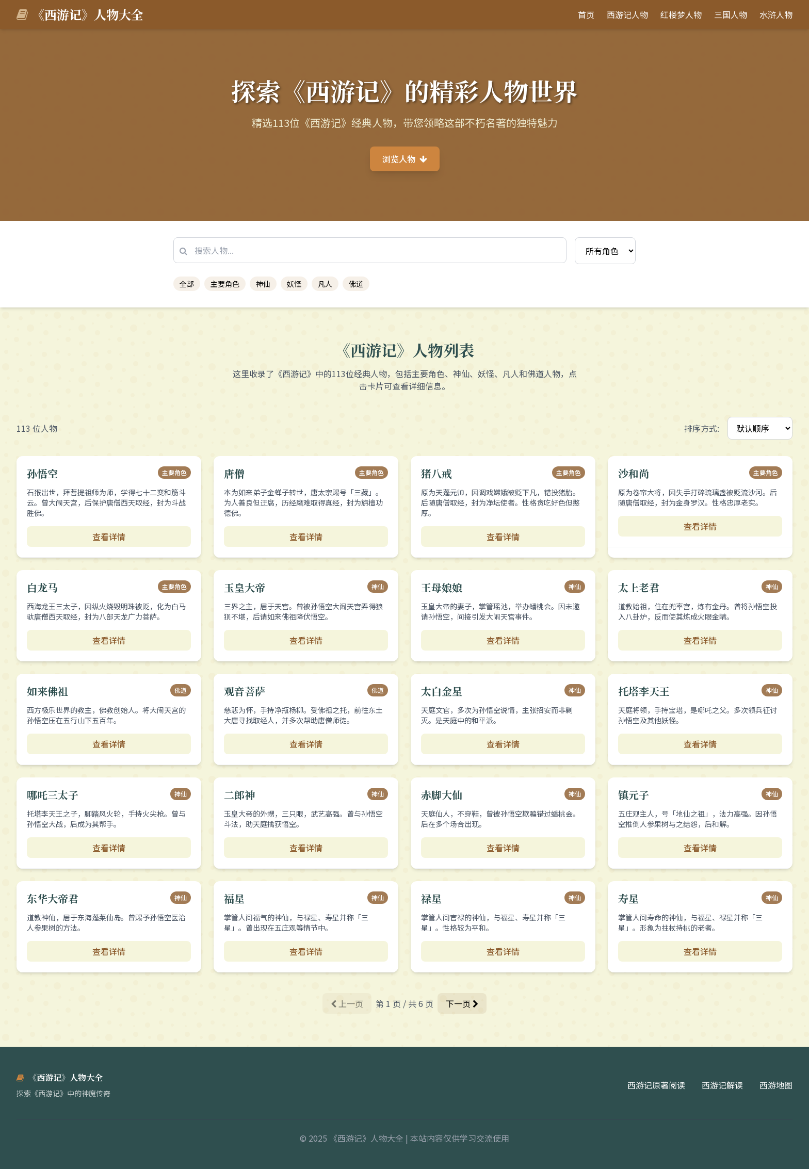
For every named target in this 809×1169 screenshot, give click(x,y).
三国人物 (730, 14)
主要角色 (225, 284)
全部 (187, 284)
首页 (586, 14)
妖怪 (294, 284)
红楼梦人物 (681, 14)
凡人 (325, 284)
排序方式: (701, 428)
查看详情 (108, 536)
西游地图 (775, 1085)
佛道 (356, 284)
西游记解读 (722, 1085)
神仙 (263, 284)
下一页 (462, 1003)
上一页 (347, 1003)
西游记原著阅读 (656, 1085)
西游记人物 (627, 14)
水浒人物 (775, 14)
